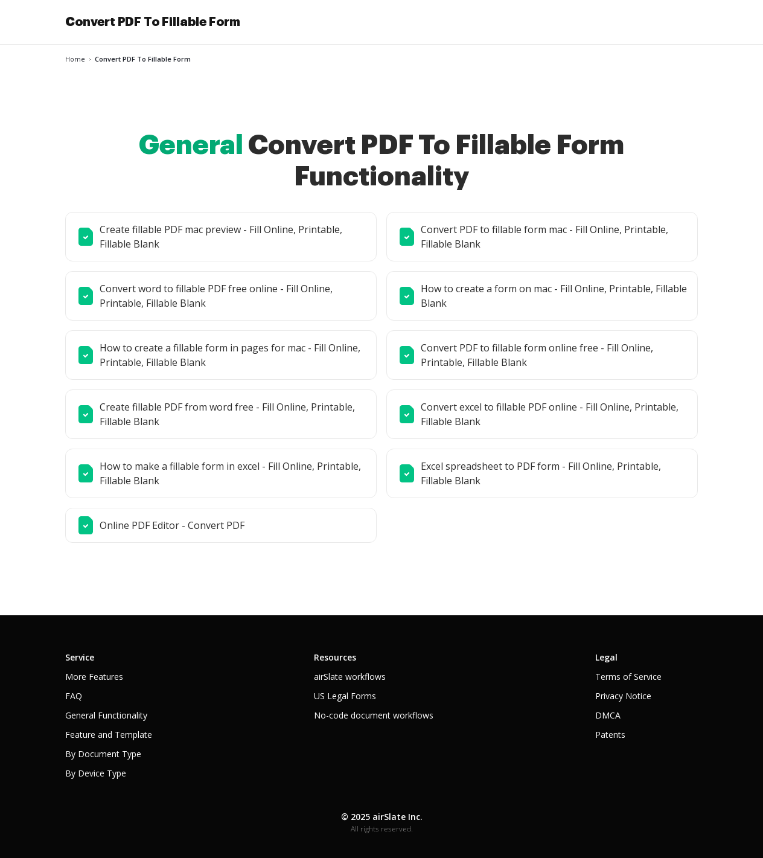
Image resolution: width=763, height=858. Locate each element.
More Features (94, 676)
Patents (610, 734)
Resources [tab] (335, 657)
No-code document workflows (373, 715)
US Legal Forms (345, 696)
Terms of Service (628, 676)
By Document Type (103, 754)
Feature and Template (108, 734)
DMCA (608, 715)
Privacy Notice (623, 696)
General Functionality (106, 715)
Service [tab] (79, 657)
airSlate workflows (350, 676)
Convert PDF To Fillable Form (152, 22)
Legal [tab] (606, 657)
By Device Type (95, 773)
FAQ (73, 696)
